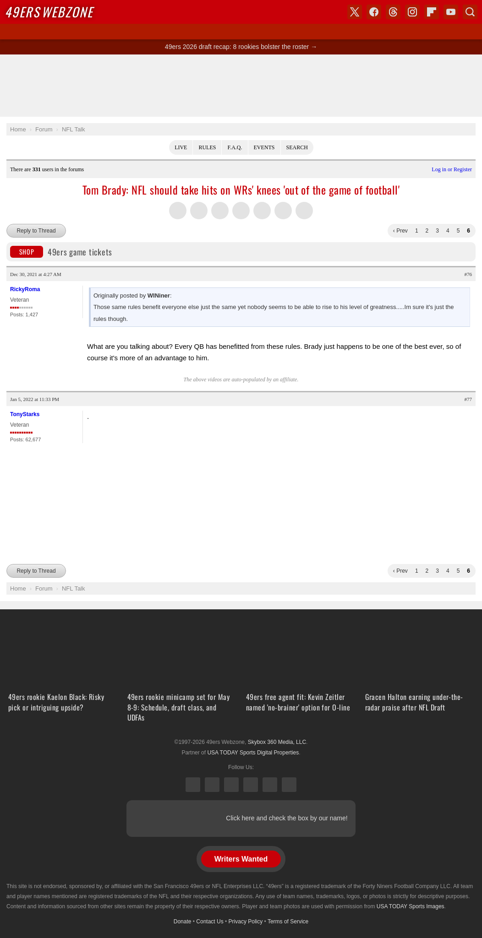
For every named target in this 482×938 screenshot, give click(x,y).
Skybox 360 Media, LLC (277, 742)
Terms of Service (288, 921)
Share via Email (304, 210)
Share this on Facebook (199, 210)
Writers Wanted (241, 859)
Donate (183, 921)
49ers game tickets (61, 252)
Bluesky (270, 784)
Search (297, 147)
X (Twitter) (193, 784)
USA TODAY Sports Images (410, 906)
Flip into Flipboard (262, 210)
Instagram (250, 784)
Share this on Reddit (283, 210)
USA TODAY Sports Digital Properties (253, 752)
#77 (468, 399)
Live (181, 147)
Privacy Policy (246, 921)
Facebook (212, 784)
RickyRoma (25, 289)
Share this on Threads (220, 210)
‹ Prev (400, 231)
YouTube (289, 784)
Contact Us (209, 921)
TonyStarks (24, 414)
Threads (231, 784)
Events (264, 147)
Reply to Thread (35, 231)
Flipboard (431, 12)
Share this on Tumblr (241, 210)
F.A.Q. (234, 147)
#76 (468, 274)
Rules (207, 147)
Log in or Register (452, 169)
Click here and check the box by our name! (286, 818)
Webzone (49, 11)
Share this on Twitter (177, 210)
